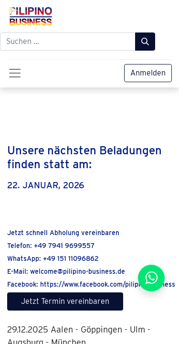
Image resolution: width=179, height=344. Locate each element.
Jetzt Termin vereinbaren (65, 301)
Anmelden (148, 72)
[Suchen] (145, 41)
